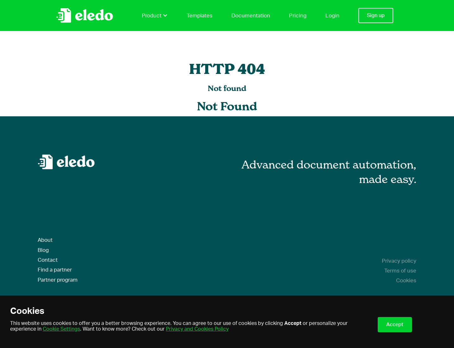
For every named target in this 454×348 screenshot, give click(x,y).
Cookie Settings (61, 329)
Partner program (58, 280)
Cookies (406, 280)
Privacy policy (399, 261)
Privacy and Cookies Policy (197, 329)
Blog (43, 250)
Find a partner (55, 269)
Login (332, 15)
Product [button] (155, 15)
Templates (199, 15)
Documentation (250, 15)
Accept (394, 324)
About (45, 240)
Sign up (376, 15)
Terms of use (400, 270)
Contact (48, 260)
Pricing (297, 15)
